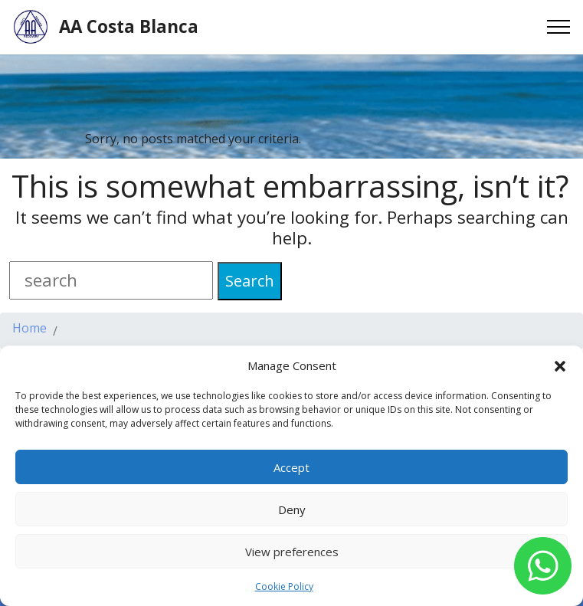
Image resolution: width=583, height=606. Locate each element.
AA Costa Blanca (128, 26)
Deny (292, 509)
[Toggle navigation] (559, 26)
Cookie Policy (284, 586)
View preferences (292, 551)
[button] (560, 365)
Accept (291, 467)
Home (29, 329)
